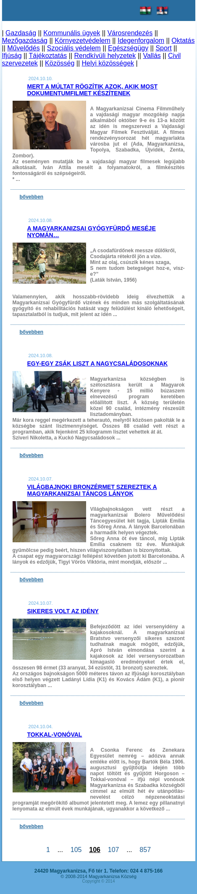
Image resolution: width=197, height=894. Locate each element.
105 (76, 849)
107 (113, 849)
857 (145, 849)
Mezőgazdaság (25, 40)
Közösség (59, 63)
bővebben (32, 197)
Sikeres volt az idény (63, 611)
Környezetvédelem (82, 40)
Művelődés (23, 48)
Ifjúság (12, 55)
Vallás (151, 55)
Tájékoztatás (48, 55)
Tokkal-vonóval (54, 734)
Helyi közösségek (108, 63)
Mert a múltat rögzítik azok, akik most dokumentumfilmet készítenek (92, 90)
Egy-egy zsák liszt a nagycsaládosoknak (97, 363)
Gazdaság (20, 33)
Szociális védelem (74, 48)
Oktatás (182, 40)
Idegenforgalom (141, 40)
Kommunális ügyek (71, 33)
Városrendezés (130, 33)
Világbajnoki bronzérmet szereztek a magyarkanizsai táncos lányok (92, 490)
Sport (163, 48)
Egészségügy (128, 48)
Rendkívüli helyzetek (105, 55)
